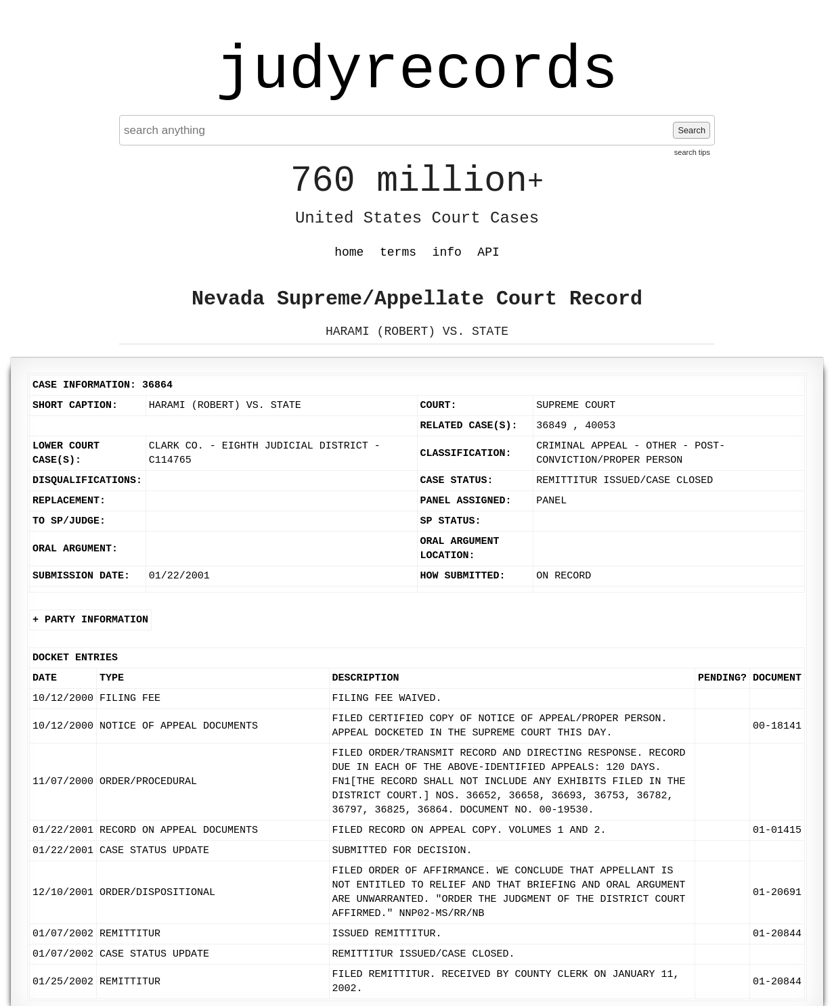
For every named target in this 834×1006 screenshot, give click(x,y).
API (488, 252)
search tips (692, 152)
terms (398, 252)
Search (691, 130)
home (349, 252)
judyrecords (417, 71)
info (447, 252)
